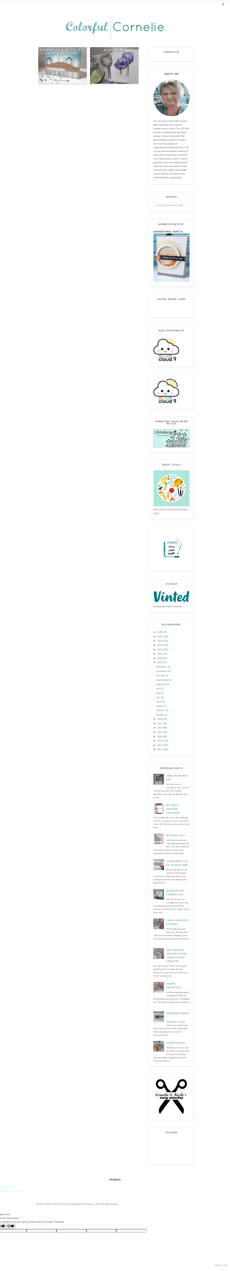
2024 (160, 640)
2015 (160, 732)
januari (160, 714)
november (162, 671)
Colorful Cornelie (50, 1204)
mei (158, 697)
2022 (160, 649)
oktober (160, 675)
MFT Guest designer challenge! (173, 809)
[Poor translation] (10, 1226)
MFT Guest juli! (175, 835)
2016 (160, 727)
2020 (160, 658)
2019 (160, 662)
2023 (160, 645)
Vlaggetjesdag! (175, 1042)
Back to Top (221, 1265)
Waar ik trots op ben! (11, 1190)
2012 (160, 745)
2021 (160, 653)
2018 (160, 718)
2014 (160, 736)
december (161, 666)
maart (159, 705)
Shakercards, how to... (169, 231)
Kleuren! (114, 50)
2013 (160, 740)
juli (158, 688)
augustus (161, 684)
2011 (160, 749)
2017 (160, 723)
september (162, 679)
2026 (160, 631)
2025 (160, 636)
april (159, 701)
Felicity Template (66, 1204)
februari (160, 710)
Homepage (6, 1187)
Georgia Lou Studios (93, 1204)
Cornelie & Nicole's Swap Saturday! (62, 52)
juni (158, 692)
